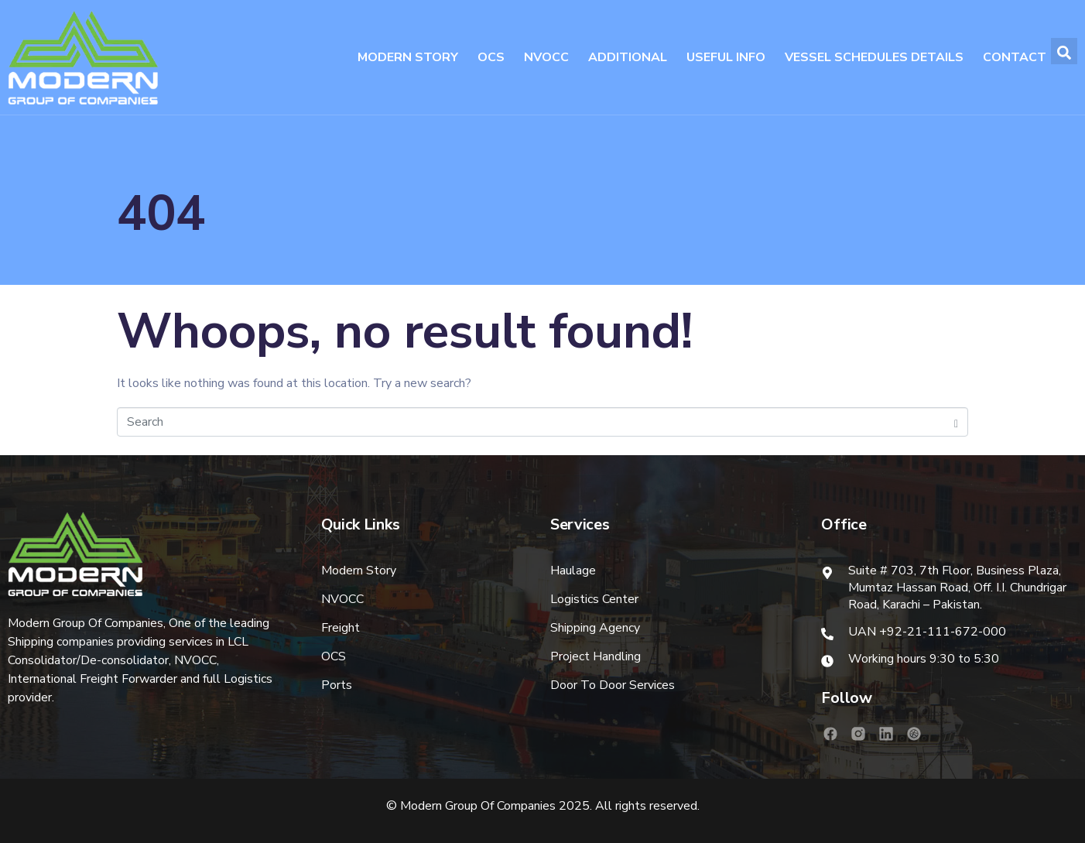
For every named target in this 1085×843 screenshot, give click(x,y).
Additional (627, 57)
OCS (491, 57)
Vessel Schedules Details (874, 57)
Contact (1014, 57)
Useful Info (725, 57)
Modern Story (408, 57)
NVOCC (546, 57)
